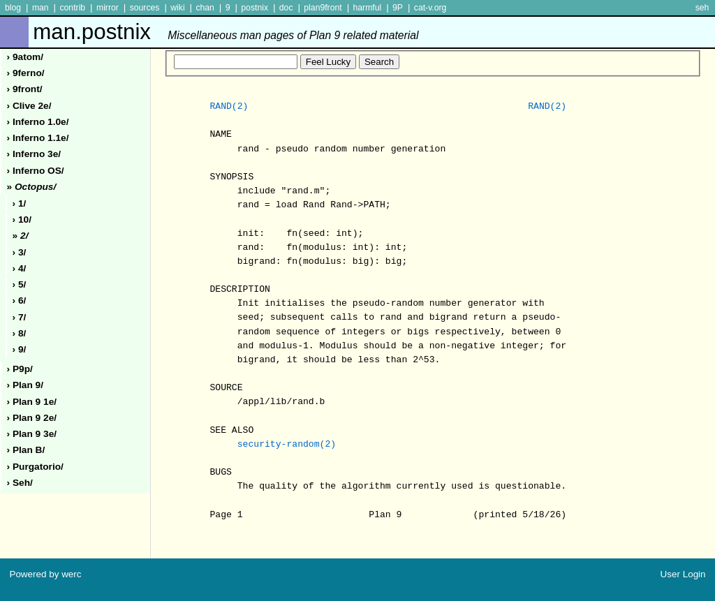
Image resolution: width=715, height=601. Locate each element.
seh (702, 8)
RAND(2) (228, 107)
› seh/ (20, 482)
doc (286, 8)
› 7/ (20, 317)
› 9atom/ (25, 57)
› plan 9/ (25, 385)
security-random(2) (286, 444)
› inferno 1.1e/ (38, 138)
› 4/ (20, 268)
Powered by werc (45, 574)
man (40, 8)
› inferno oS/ (35, 170)
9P (397, 8)
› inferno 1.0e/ (38, 122)
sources (145, 8)
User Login (683, 574)
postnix (254, 8)
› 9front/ (25, 89)
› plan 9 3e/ (32, 434)
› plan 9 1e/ (32, 401)
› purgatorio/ (35, 466)
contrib (72, 8)
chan (205, 8)
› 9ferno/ (26, 73)
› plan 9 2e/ (32, 418)
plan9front (322, 8)
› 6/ (20, 300)
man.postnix (225, 32)
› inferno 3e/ (34, 154)
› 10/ (22, 219)
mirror (107, 8)
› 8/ (20, 333)
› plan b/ (26, 450)
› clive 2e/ (29, 106)
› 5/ (20, 284)
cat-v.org (430, 8)
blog (13, 8)
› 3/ (20, 252)
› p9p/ (20, 369)
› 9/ (20, 349)
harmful (367, 8)
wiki (177, 8)
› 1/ (20, 203)
